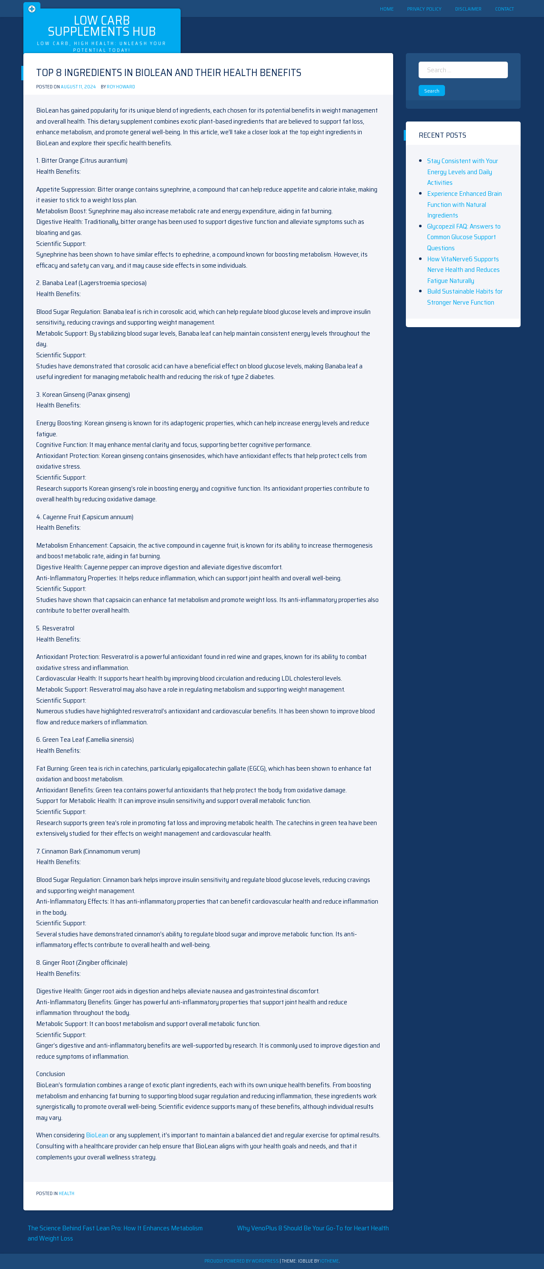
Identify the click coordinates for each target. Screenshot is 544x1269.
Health (66, 1193)
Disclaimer (468, 9)
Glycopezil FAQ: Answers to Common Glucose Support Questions (464, 237)
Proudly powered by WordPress (242, 1261)
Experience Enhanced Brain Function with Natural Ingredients (464, 204)
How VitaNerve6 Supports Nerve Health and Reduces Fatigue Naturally (463, 270)
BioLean (97, 1135)
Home (387, 9)
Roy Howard (121, 86)
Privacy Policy (424, 9)
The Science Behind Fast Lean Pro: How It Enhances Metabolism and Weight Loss (115, 1233)
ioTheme (329, 1261)
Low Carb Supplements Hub (102, 25)
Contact (504, 9)
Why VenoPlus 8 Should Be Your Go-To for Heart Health (313, 1228)
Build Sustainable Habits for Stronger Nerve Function (465, 297)
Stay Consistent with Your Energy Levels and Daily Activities (462, 171)
